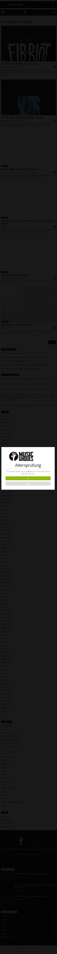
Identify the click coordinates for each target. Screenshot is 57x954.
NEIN (28, 483)
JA (28, 478)
